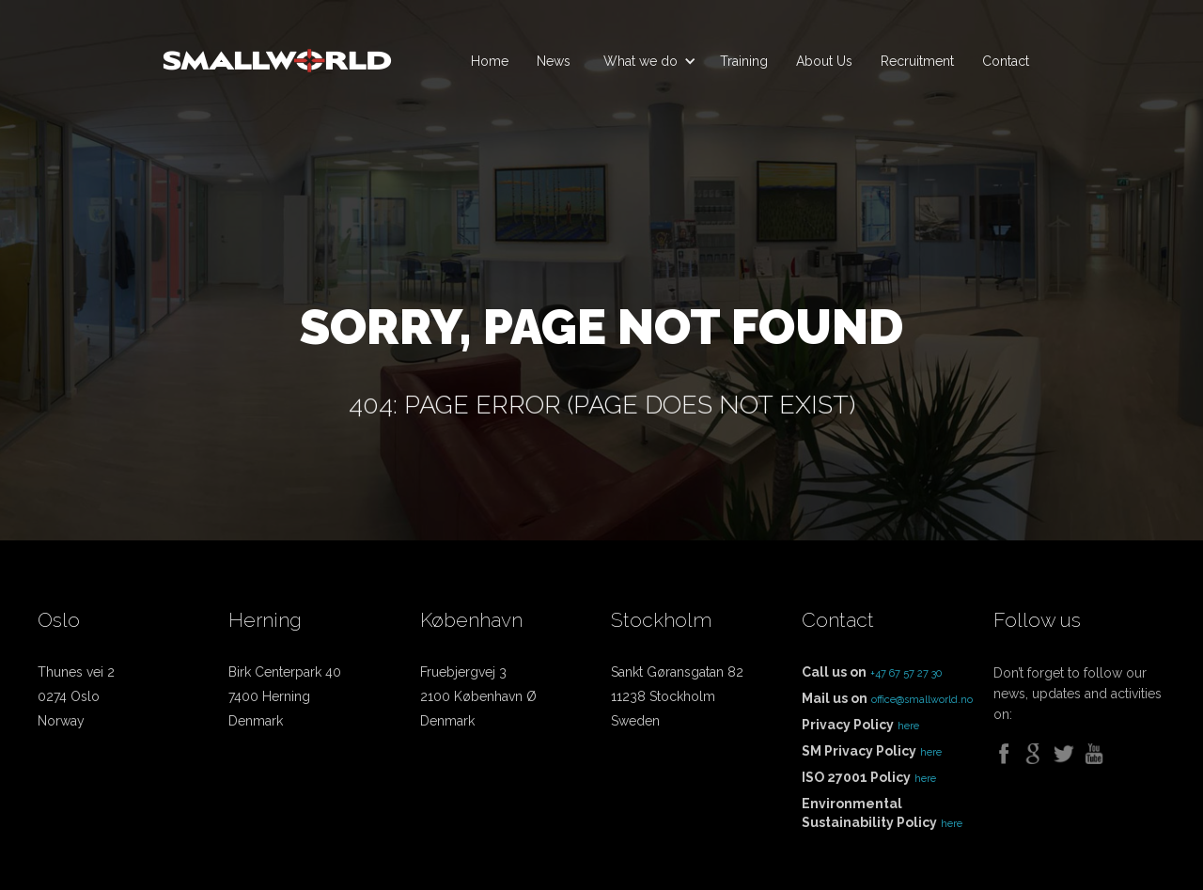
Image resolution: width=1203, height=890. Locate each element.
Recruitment (917, 61)
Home (489, 61)
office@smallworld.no (922, 700)
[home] (277, 52)
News (553, 61)
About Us (824, 61)
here (908, 726)
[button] (645, 61)
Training (744, 61)
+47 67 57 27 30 (906, 673)
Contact (1005, 61)
